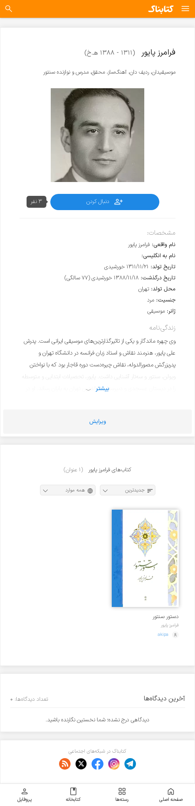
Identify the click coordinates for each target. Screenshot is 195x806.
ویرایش (97, 421)
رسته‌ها (121, 795)
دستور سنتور (166, 617)
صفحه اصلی (171, 795)
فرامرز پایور (170, 625)
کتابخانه (73, 795)
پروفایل (24, 795)
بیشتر (102, 388)
